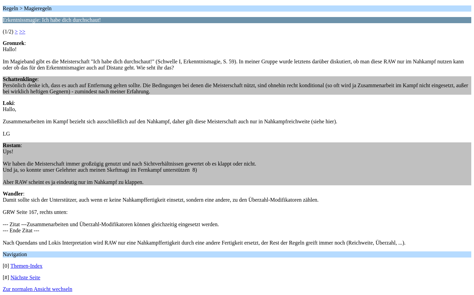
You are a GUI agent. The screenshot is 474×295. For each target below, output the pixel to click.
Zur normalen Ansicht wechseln (37, 289)
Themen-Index (26, 266)
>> (22, 31)
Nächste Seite (26, 277)
